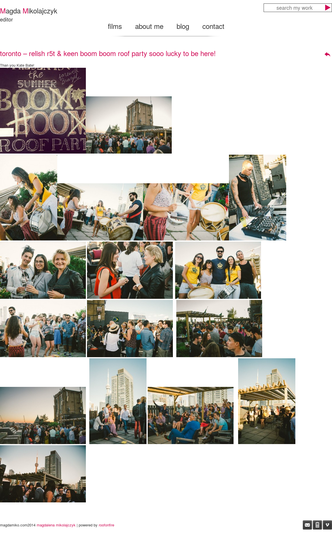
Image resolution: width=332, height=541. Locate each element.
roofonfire (106, 525)
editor (6, 19)
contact (213, 26)
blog (183, 26)
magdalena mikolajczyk (56, 525)
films (115, 26)
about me (149, 26)
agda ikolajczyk (28, 10)
